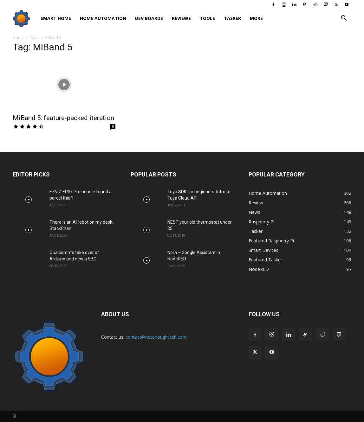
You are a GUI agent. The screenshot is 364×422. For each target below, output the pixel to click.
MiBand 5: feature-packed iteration (63, 118)
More (256, 18)
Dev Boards (149, 18)
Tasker (232, 18)
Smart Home (56, 18)
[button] (343, 19)
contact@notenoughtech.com (156, 337)
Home (18, 37)
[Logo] (24, 18)
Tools (207, 18)
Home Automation (103, 18)
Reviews (181, 18)
